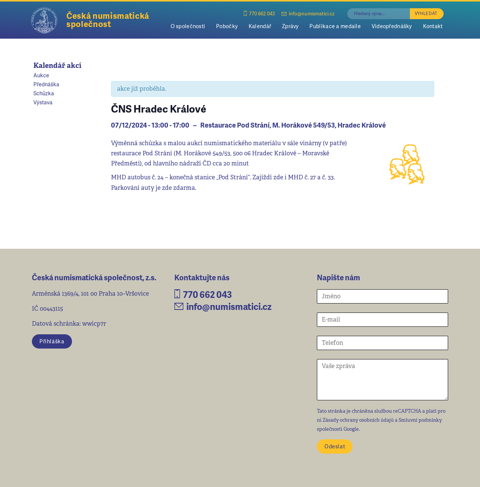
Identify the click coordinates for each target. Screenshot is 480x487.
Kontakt (433, 26)
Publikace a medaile (334, 26)
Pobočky (227, 26)
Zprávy (290, 26)
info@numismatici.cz (308, 13)
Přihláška (51, 341)
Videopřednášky (392, 26)
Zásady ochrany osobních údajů (358, 420)
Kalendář (260, 26)
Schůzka (43, 93)
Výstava (42, 102)
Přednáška (46, 84)
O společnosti (188, 26)
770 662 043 (259, 13)
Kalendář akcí (57, 65)
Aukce (41, 75)
